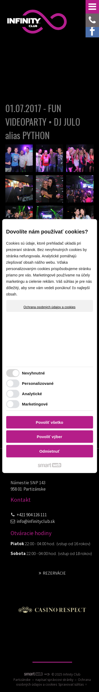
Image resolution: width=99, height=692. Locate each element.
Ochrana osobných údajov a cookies (49, 307)
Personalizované (38, 383)
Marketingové (35, 404)
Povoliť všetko (49, 422)
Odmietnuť (49, 451)
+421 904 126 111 (32, 515)
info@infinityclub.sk (36, 521)
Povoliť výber (49, 436)
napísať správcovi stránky (54, 679)
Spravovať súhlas (71, 684)
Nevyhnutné (33, 373)
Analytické (32, 393)
